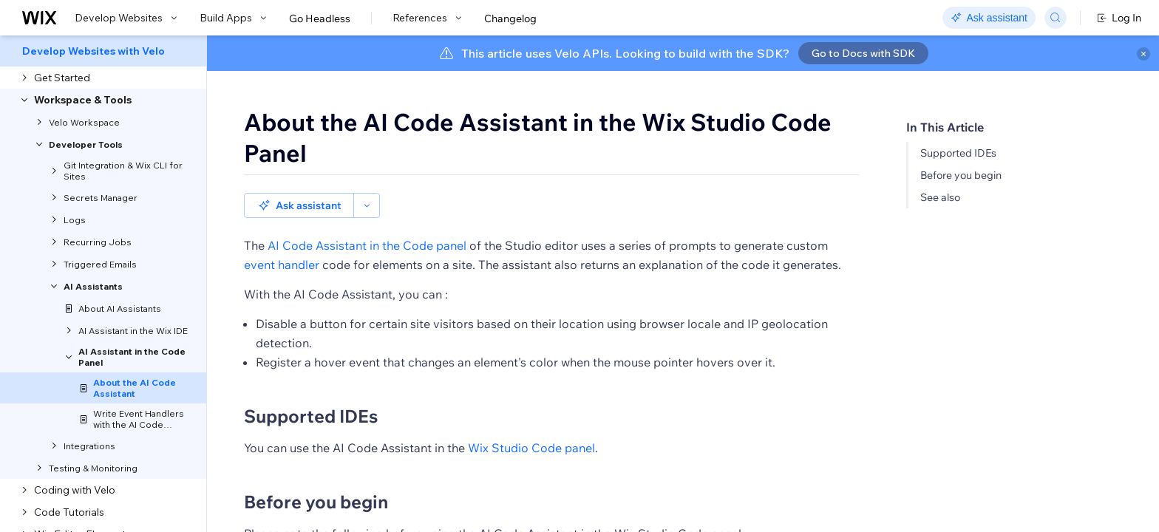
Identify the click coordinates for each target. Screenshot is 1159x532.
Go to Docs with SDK (863, 53)
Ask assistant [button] (298, 205)
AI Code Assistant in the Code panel (367, 245)
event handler (281, 264)
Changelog (510, 18)
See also (940, 197)
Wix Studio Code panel (531, 447)
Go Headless (319, 18)
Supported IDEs (958, 153)
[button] (366, 205)
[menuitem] (103, 50)
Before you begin (961, 175)
